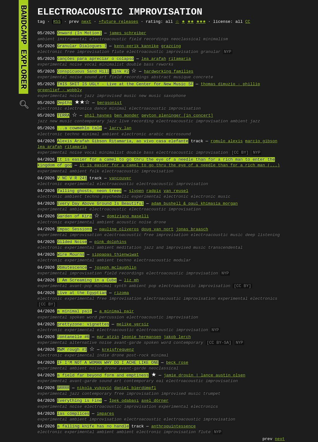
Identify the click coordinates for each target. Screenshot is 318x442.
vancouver (120, 178)
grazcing (171, 46)
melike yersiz (133, 324)
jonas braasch (192, 229)
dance (100, 109)
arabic (156, 134)
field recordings (149, 39)
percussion (111, 317)
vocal (90, 64)
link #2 (120, 71)
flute (118, 52)
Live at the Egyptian (82, 293)
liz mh (131, 280)
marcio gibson (261, 141)
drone (160, 222)
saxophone (175, 96)
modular (182, 260)
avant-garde (127, 343)
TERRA (63, 116)
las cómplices (73, 414)
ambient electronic (124, 134)
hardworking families (168, 71)
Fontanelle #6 (73, 337)
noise (75, 64)
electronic (49, 52)
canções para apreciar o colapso (95, 59)
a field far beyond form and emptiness (103, 375)
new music (150, 96)
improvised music (116, 96)
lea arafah (153, 59)
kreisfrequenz (118, 350)
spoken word (83, 317)
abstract (161, 77)
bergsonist (109, 103)
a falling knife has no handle (93, 426)
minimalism (215, 39)
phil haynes (98, 116)
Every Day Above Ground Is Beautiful (100, 204)
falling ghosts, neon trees (89, 191)
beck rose (177, 363)
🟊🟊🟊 (201, 22)
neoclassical (186, 39)
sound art (95, 77)
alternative (83, 343)
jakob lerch (177, 337)
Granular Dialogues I (82, 46)
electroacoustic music (217, 235)
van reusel (176, 191)
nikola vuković (94, 388)
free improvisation (87, 52)
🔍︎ (23, 104)
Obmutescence (72, 268)
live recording (136, 121)
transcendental (225, 248)
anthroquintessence (173, 426)
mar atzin (108, 337)
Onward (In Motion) (79, 33)
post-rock (138, 355)
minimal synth (110, 286)
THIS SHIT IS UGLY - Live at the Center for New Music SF (125, 84)
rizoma (121, 293)
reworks (165, 64)
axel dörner (155, 401)
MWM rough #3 (72, 350)
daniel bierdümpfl (135, 388)
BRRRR (63, 388)
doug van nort (157, 229)
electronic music (210, 197)
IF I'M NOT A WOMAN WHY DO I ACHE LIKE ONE (108, 363)
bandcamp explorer (23, 47)
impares (105, 414)
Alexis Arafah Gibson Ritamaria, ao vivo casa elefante (122, 141)
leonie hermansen (141, 337)
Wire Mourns (70, 255)
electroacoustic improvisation (162, 52)
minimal (118, 109)
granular (210, 52)
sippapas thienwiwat (115, 255)
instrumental (72, 39)
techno (72, 134)
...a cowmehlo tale (79, 128)
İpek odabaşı (124, 401)
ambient (46, 39)
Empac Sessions (74, 229)
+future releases (118, 22)
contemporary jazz (96, 121)
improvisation (85, 235)
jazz (89, 96)
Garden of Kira (74, 216)
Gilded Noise (72, 242)
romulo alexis (227, 141)
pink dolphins (110, 242)
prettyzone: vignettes (83, 324)
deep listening (262, 235)
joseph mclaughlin (115, 268)
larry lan (120, 128)
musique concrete (193, 77)
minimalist (111, 64)
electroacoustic (108, 39)
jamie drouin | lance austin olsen (204, 375)
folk (94, 171)
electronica (78, 109)
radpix (153, 191)
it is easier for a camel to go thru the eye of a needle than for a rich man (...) (180, 165)
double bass (140, 64)
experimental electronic (160, 197)
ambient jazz (245, 121)
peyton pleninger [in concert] (177, 116)
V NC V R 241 (72, 178)
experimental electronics (247, 299)
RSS (57, 22)
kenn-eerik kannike (136, 46)
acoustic (126, 222)
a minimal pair (74, 311)
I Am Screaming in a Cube (86, 280)
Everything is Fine (79, 401)
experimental (52, 64)
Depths (64, 103)
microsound (178, 134)
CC (247, 22)
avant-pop (80, 286)
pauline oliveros (119, 229)
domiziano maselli (128, 216)
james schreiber (127, 33)
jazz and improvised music (175, 248)
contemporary (188, 343)
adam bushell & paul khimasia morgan (194, 204)
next (86, 22)
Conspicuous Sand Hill (83, 71)
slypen (136, 191)
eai (159, 381)
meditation (129, 248)
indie (103, 355)
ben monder (126, 116)
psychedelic (115, 197)
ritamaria (179, 59)
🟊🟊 (190, 22)
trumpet (212, 394)
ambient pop (142, 286)
